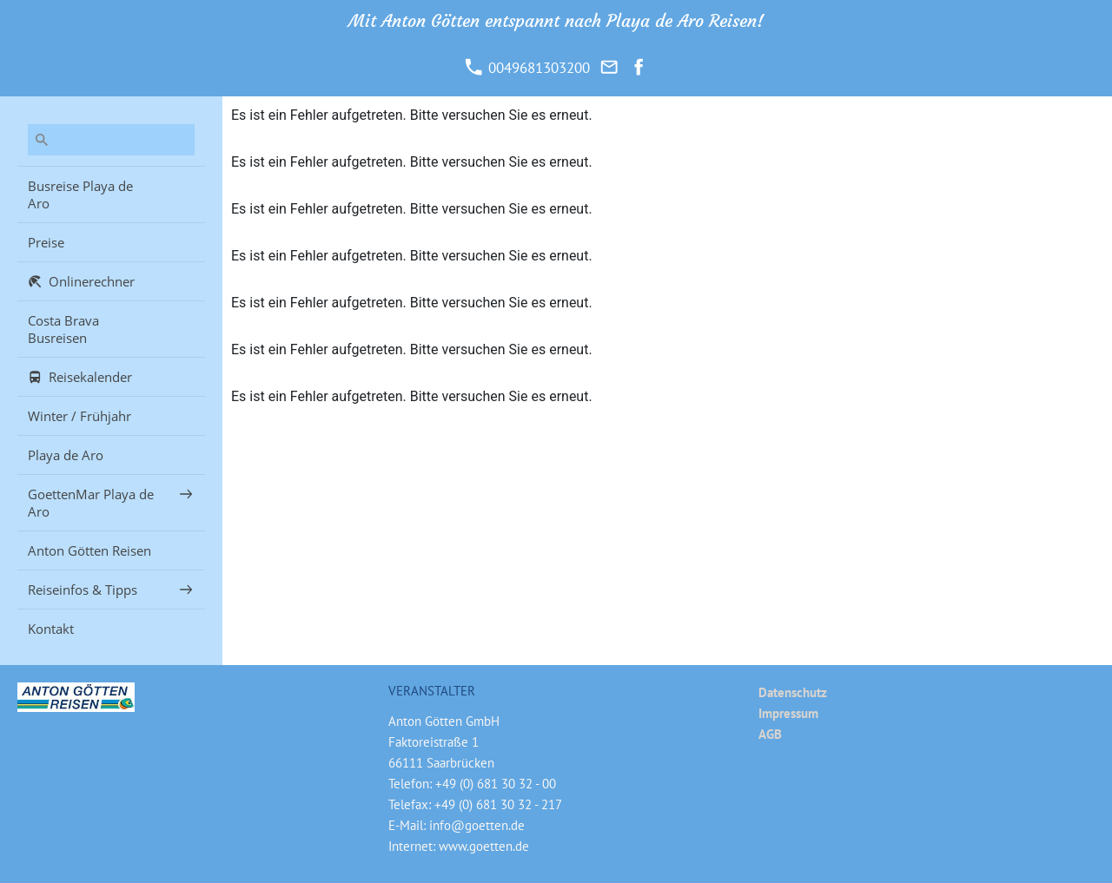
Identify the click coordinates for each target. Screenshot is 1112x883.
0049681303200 (527, 67)
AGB (770, 734)
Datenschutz (792, 692)
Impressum (788, 713)
